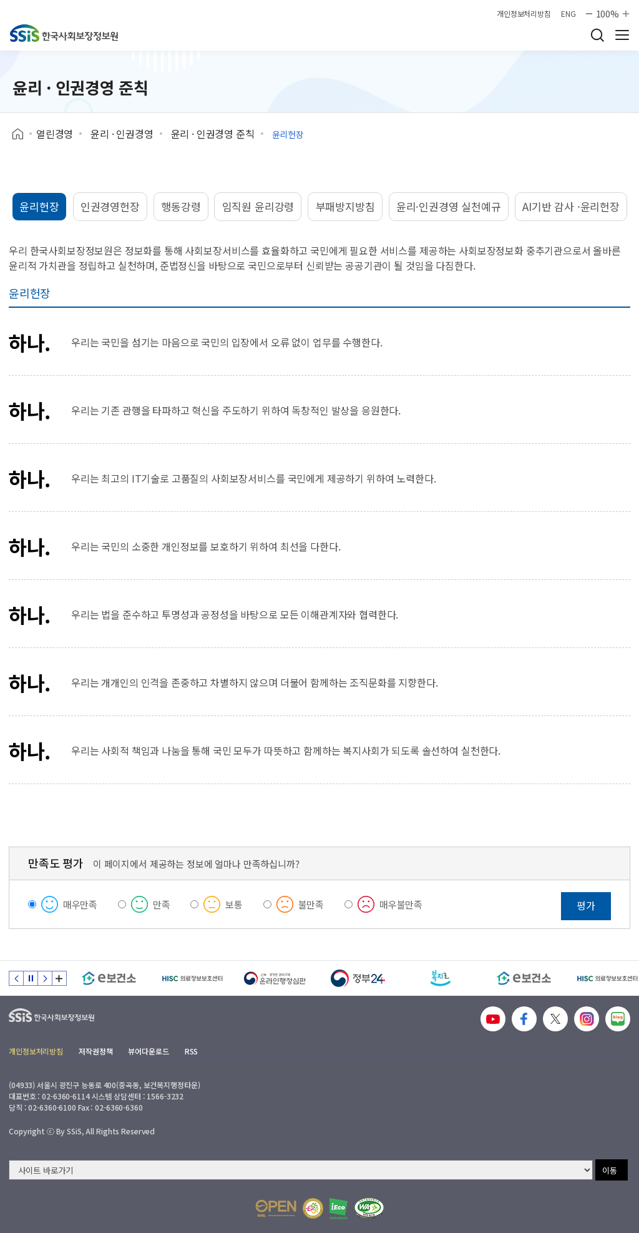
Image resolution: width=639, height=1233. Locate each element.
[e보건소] (108, 978)
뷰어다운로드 (148, 1051)
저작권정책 (95, 1051)
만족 (161, 904)
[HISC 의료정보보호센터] (191, 978)
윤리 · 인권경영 (122, 134)
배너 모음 (59, 978)
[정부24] (357, 978)
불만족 (311, 904)
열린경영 (54, 134)
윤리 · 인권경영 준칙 (213, 134)
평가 (586, 905)
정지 (30, 978)
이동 (609, 1170)
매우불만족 (400, 904)
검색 (597, 35)
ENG (568, 13)
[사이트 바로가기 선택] (301, 1170)
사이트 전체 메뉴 (622, 35)
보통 (234, 904)
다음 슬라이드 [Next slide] (44, 978)
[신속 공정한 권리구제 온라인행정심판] (274, 978)
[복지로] (440, 978)
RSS (191, 1051)
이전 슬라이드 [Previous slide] (16, 978)
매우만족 (80, 904)
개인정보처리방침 (524, 13)
